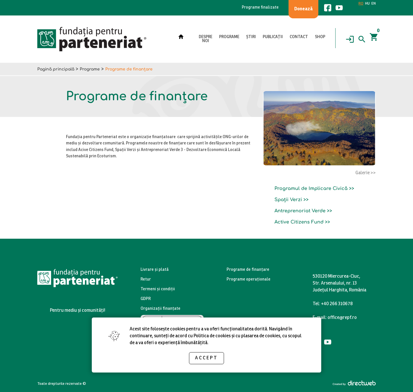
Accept (206, 358)
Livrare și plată (155, 270)
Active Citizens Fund (299, 222)
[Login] (349, 39)
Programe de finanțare (248, 270)
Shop (320, 37)
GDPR (146, 299)
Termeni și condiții (158, 289)
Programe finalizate (260, 7)
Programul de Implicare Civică (311, 188)
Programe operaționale (248, 279)
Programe (229, 37)
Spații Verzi (288, 199)
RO (361, 3)
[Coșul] (374, 39)
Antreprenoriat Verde (300, 210)
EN (373, 3)
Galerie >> (365, 173)
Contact (299, 37)
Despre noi (205, 39)
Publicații (273, 37)
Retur (146, 279)
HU (367, 3)
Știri (251, 37)
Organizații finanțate (160, 309)
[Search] (362, 39)
